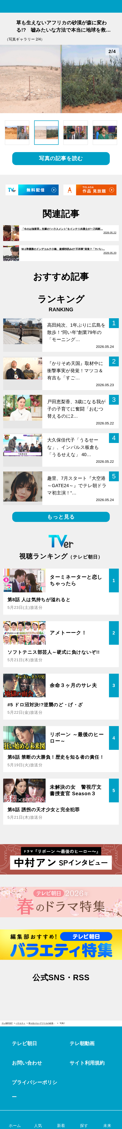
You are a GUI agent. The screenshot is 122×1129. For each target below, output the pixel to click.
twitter (45, 993)
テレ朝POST (61, 6)
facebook (61, 993)
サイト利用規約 (87, 1063)
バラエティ (20, 1023)
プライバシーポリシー (34, 1090)
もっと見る (61, 517)
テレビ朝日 (24, 1043)
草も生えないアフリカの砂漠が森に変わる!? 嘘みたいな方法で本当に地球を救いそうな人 (43, 1023)
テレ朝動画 (82, 1043)
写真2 (62, 1023)
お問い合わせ (27, 1063)
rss (77, 993)
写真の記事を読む (61, 158)
